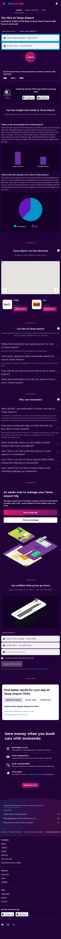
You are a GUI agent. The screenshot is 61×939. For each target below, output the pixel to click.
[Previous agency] (5, 290)
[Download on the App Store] (43, 98)
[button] (4, 3)
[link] (21, 309)
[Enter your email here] (32, 652)
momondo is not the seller (32, 814)
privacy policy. (43, 669)
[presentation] (43, 97)
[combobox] (9, 31)
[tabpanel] (30, 178)
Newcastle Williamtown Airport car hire (19, 711)
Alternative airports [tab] (13, 700)
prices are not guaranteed (12, 807)
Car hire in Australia (15, 832)
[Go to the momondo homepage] (16, 3)
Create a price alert (35, 774)
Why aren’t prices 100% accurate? (32, 822)
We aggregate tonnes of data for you (32, 818)
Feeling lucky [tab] (45, 700)
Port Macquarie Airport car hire (16, 714)
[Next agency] (56, 290)
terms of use (32, 669)
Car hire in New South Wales (33, 832)
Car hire (3, 832)
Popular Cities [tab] (30, 700)
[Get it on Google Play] (28, 98)
